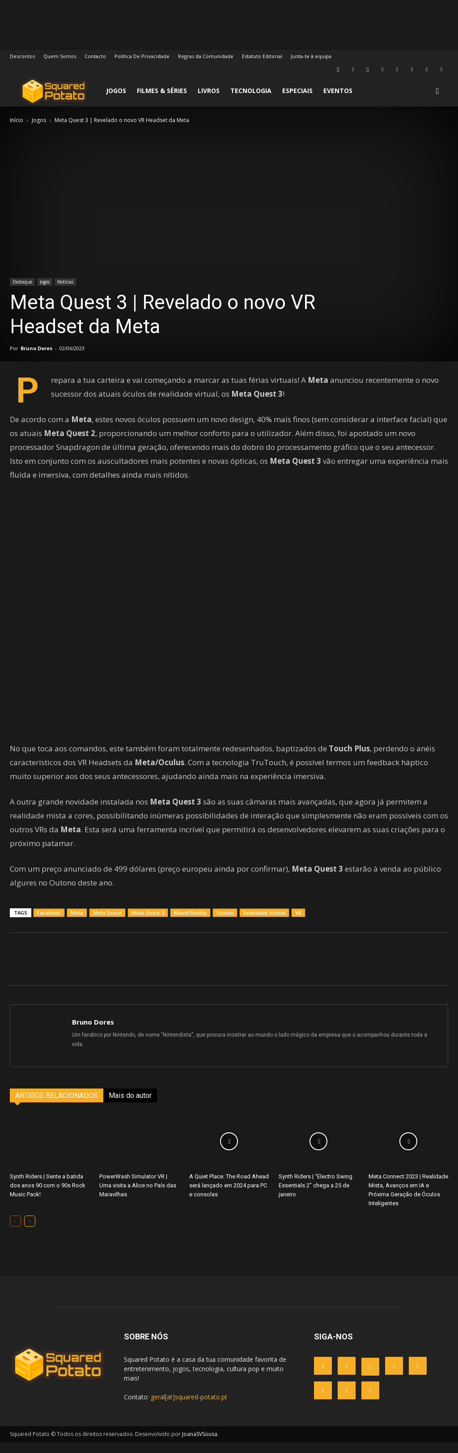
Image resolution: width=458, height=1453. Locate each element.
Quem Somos (59, 56)
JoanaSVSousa (199, 1445)
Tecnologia (250, 90)
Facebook (49, 923)
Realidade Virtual (264, 923)
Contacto (95, 56)
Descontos (22, 56)
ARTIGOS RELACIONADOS (56, 1106)
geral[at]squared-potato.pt (189, 1407)
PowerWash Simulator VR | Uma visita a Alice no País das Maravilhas (137, 1196)
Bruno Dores (36, 348)
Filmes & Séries (162, 90)
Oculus (224, 923)
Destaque (22, 282)
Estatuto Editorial (262, 56)
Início (16, 120)
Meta (77, 923)
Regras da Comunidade (205, 56)
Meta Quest (107, 923)
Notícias (65, 282)
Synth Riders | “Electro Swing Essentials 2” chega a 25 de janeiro (315, 1196)
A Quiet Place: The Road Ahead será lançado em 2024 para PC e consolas (229, 1196)
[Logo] (53, 91)
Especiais (297, 90)
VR (298, 923)
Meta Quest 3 (147, 923)
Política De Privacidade (142, 56)
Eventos (337, 90)
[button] (437, 91)
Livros (209, 90)
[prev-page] (15, 1231)
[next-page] (29, 1231)
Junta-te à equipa (311, 56)
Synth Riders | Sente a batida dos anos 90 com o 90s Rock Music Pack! (47, 1196)
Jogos (116, 90)
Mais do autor (130, 1106)
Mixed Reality (190, 923)
